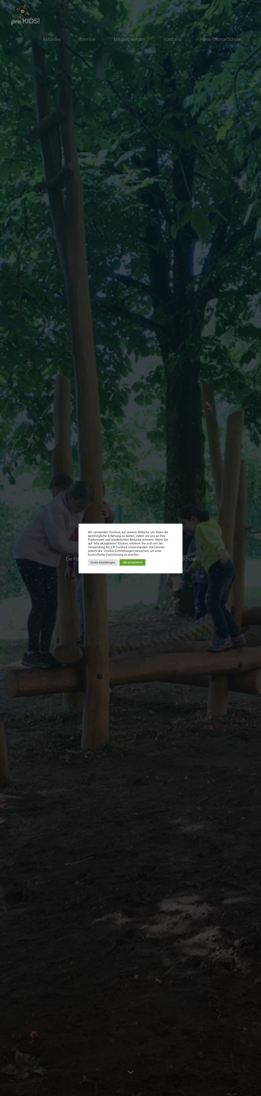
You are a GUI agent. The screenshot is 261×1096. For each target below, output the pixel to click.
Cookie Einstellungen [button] (102, 562)
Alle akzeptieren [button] (132, 562)
